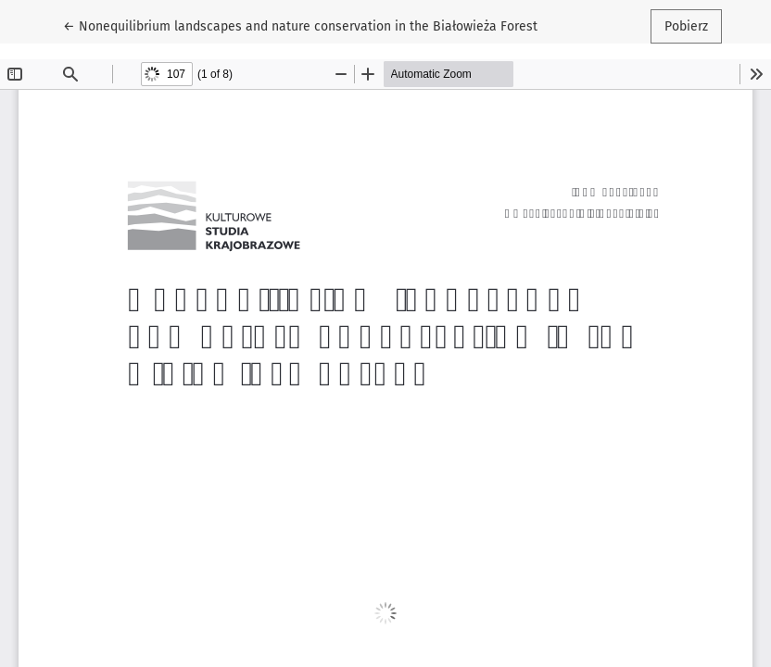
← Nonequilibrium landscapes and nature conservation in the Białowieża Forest (300, 25)
